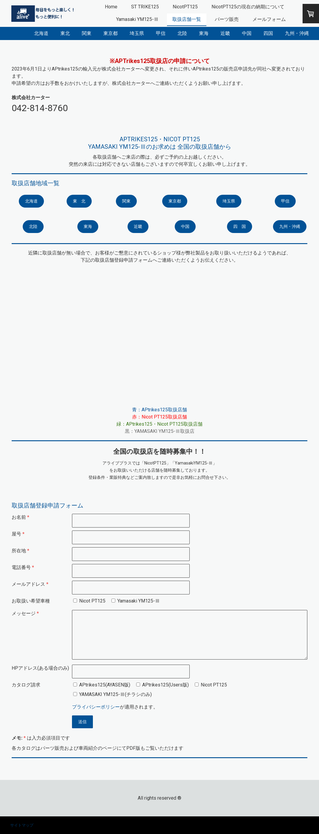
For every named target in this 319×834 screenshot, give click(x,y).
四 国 (239, 226)
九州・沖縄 (297, 33)
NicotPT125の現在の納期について (247, 7)
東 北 (79, 201)
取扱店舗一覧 (186, 19)
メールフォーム (269, 19)
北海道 (41, 33)
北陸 (182, 33)
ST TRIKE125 (145, 7)
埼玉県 (137, 33)
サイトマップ (21, 825)
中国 (246, 33)
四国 (268, 33)
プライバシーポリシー (96, 707)
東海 (203, 33)
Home (111, 7)
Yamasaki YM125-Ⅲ (137, 19)
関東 (86, 33)
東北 (65, 33)
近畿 (225, 33)
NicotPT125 (185, 7)
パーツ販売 (227, 19)
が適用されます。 (115, 707)
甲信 (160, 33)
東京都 (110, 33)
